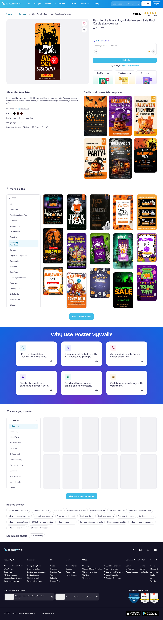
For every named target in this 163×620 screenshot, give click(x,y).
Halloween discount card (18, 522)
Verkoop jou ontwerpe (13, 578)
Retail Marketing (36, 536)
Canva (128, 566)
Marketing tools (33, 578)
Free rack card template (66, 516)
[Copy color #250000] (18, 113)
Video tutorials (71, 566)
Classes (69, 569)
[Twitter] (147, 550)
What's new (8, 569)
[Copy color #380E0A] (21, 113)
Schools (53, 578)
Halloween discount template (91, 522)
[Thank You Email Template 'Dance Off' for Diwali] (71, 471)
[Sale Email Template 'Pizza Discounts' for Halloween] (51, 434)
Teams (52, 575)
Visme (142, 566)
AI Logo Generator (111, 575)
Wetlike (153, 581)
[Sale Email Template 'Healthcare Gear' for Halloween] (109, 471)
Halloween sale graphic (116, 522)
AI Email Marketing (89, 572)
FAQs (152, 575)
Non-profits (55, 581)
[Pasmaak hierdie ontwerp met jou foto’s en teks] (47, 51)
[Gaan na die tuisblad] (10, 3)
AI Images (86, 578)
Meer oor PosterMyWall (13, 566)
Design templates (34, 566)
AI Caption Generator (112, 578)
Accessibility (155, 572)
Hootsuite (144, 572)
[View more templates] (81, 316)
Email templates (33, 569)
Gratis (52, 566)
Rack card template (106, 516)
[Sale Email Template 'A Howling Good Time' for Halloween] (71, 434)
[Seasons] (36, 420)
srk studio (25, 109)
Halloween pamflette (41, 510)
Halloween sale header (39, 528)
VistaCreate (130, 569)
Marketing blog (71, 575)
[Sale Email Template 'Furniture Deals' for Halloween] (128, 434)
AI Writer (85, 575)
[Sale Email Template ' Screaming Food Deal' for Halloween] (109, 434)
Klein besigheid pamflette (18, 510)
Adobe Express (132, 572)
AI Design (86, 566)
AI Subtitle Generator (112, 566)
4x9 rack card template (43, 516)
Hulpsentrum (155, 569)
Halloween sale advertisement (142, 522)
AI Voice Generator (111, 569)
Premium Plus (55, 572)
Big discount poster (146, 516)
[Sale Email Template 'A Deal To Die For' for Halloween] (148, 434)
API (151, 578)
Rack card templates (126, 516)
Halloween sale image (16, 528)
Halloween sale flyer (117, 510)
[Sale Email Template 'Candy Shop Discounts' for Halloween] (51, 471)
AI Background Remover (113, 572)
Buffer (142, 569)
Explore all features (34, 581)
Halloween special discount (140, 510)
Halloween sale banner (66, 522)
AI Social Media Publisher (92, 569)
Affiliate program (10, 575)
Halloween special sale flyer (19, 516)
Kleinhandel (58, 510)
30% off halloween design (42, 522)
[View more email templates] (81, 496)
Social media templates (36, 572)
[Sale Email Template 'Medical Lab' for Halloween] (128, 471)
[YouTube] (155, 550)
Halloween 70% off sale (76, 510)
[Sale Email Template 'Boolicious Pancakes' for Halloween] (90, 434)
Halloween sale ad (97, 510)
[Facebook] (132, 550)
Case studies (9, 572)
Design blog (70, 572)
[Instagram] (140, 550)
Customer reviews (11, 581)
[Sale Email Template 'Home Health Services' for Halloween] (148, 471)
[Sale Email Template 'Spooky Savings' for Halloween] (90, 471)
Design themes (33, 575)
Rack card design (87, 516)
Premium (53, 569)
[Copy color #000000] (14, 113)
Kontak (153, 566)
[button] (84, 23)
